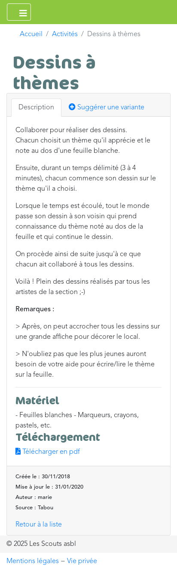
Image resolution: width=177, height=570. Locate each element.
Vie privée (82, 561)
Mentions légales (32, 561)
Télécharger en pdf (47, 452)
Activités (65, 34)
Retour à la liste (38, 524)
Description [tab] (36, 107)
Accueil (31, 34)
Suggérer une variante (106, 107)
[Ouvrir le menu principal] (19, 12)
